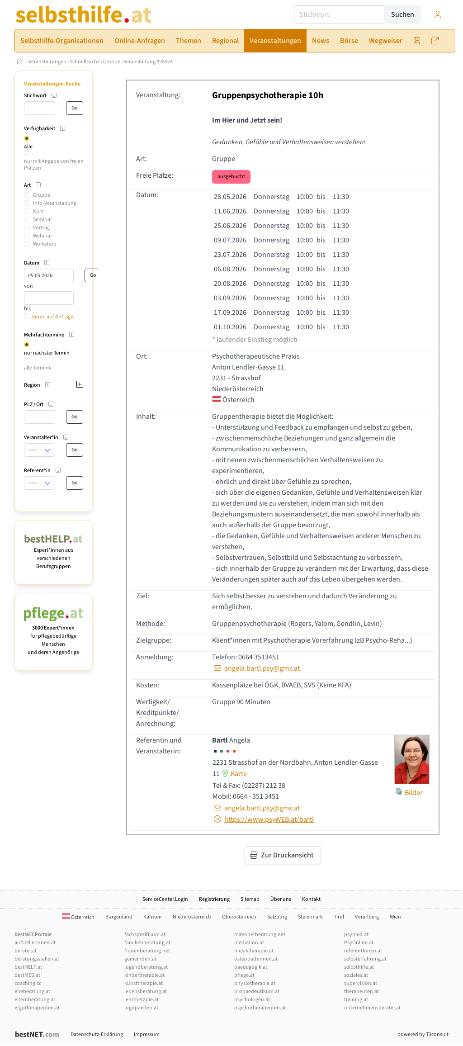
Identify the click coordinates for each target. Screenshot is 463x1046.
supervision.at (360, 983)
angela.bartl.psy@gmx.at (256, 668)
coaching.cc (27, 983)
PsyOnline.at (358, 943)
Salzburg (277, 917)
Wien (395, 917)
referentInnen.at (363, 951)
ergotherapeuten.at (37, 1008)
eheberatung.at (32, 991)
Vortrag (41, 228)
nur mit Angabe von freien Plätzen (54, 164)
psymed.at (356, 934)
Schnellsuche (85, 62)
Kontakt (311, 899)
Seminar (42, 219)
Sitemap (250, 899)
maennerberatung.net (259, 934)
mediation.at (249, 943)
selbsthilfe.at (359, 967)
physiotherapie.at (254, 983)
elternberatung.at (34, 999)
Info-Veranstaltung (54, 203)
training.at (356, 999)
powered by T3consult (423, 1034)
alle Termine (38, 368)
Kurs (38, 211)
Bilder (409, 793)
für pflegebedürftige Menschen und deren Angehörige (53, 636)
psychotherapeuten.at (260, 1008)
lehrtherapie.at (141, 999)
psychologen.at (252, 999)
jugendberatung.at (146, 967)
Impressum (147, 1034)
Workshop (45, 244)
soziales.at (356, 975)
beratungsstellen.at (36, 959)
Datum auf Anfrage (48, 317)
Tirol (339, 917)
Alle (28, 147)
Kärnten (152, 917)
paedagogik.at (250, 967)
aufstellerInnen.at (35, 943)
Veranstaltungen (47, 62)
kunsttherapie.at (143, 983)
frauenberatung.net (147, 951)
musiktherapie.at (254, 951)
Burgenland (118, 917)
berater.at (25, 951)
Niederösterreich (192, 917)
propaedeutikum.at (256, 991)
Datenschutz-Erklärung (97, 1034)
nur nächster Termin (47, 353)
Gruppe (111, 62)
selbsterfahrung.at (365, 959)
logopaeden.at (141, 1008)
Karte (233, 774)
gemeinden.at (140, 959)
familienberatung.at (147, 943)
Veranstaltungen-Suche (52, 84)
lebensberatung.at (145, 991)
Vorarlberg (367, 917)
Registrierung (214, 899)
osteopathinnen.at (256, 959)
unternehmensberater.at (372, 1008)
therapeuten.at (361, 991)
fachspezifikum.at (144, 934)
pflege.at (244, 975)
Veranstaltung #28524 (148, 62)
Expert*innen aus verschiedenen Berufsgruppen (53, 554)
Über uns (280, 899)
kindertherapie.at (144, 975)
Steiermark (310, 917)
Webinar (42, 236)
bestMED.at (27, 975)
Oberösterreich (239, 917)
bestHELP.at (28, 967)
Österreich (78, 917)
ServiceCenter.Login (165, 899)
